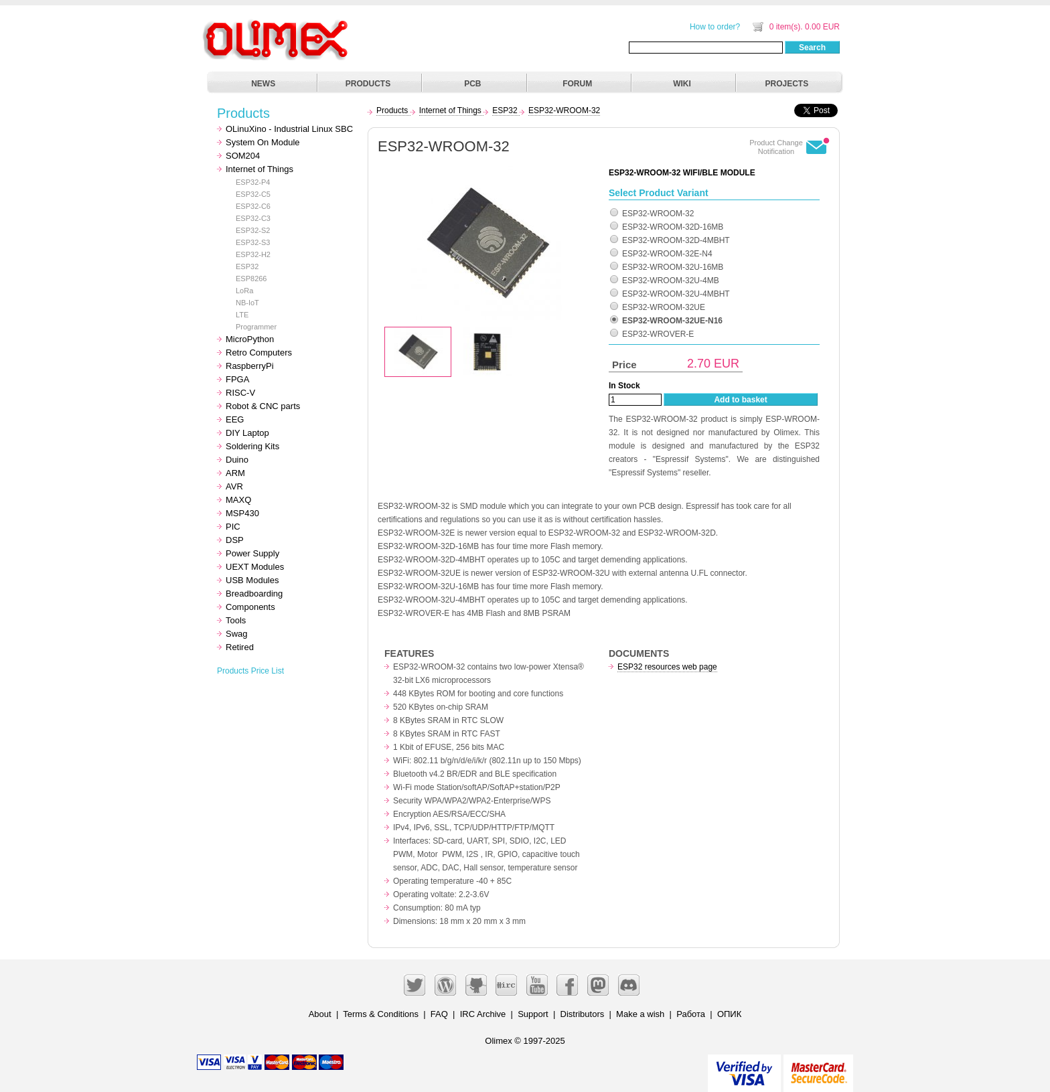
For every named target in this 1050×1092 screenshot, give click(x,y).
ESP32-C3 (253, 218)
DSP (235, 540)
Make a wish (640, 1014)
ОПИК (729, 1014)
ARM (235, 473)
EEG (235, 419)
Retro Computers (259, 352)
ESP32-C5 (253, 194)
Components (250, 607)
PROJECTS (787, 83)
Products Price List (250, 671)
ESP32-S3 (253, 242)
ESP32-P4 (253, 182)
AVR (234, 486)
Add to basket (740, 399)
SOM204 (243, 156)
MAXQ (238, 500)
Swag (237, 634)
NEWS (263, 83)
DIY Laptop (247, 433)
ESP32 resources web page (667, 667)
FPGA (237, 379)
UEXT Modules (255, 567)
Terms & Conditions (381, 1014)
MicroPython (250, 339)
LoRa (244, 291)
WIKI (682, 83)
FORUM (577, 83)
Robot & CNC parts (263, 406)
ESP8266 (251, 279)
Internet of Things (259, 169)
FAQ (439, 1014)
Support (533, 1014)
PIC (233, 527)
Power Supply (252, 553)
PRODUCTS (368, 83)
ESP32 (247, 266)
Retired (240, 647)
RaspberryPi (250, 366)
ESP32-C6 (253, 206)
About (320, 1014)
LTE (242, 315)
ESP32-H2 (253, 254)
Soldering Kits (252, 446)
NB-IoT (247, 303)
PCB (472, 83)
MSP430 (242, 513)
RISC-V (240, 393)
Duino (237, 460)
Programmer (256, 327)
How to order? (715, 26)
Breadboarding (254, 594)
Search (812, 47)
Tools (236, 620)
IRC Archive (483, 1014)
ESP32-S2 (253, 230)
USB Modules (252, 580)
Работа (690, 1014)
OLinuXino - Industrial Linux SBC (289, 129)
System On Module (263, 142)
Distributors (582, 1014)
